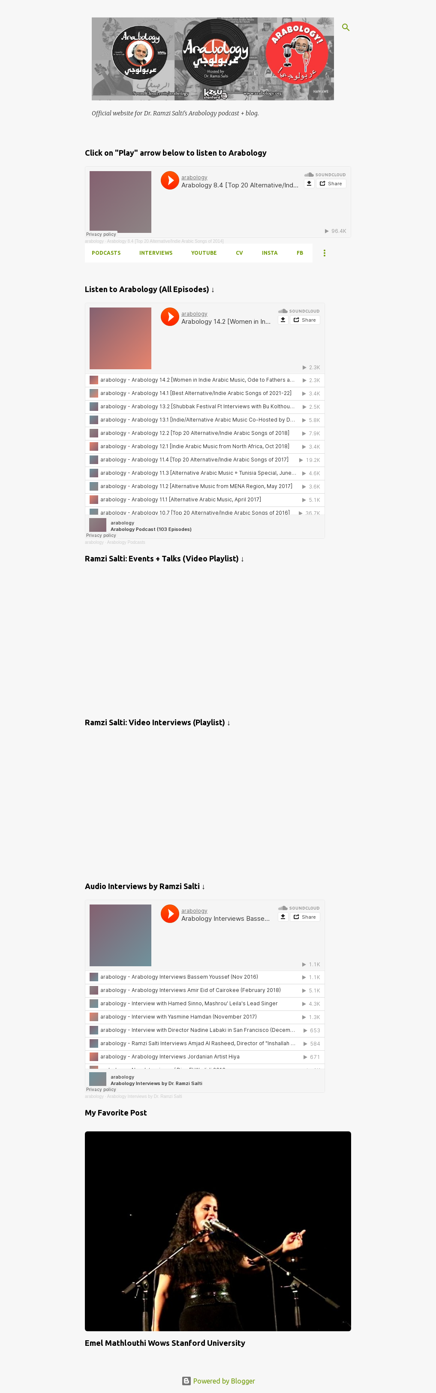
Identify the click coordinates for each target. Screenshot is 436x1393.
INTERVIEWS (155, 253)
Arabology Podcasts (126, 542)
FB (300, 253)
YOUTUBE (204, 253)
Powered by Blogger (218, 1381)
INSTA (270, 253)
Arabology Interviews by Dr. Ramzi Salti (144, 1096)
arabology (94, 241)
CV (239, 253)
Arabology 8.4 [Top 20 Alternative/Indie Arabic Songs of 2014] (165, 241)
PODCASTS (106, 253)
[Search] (346, 27)
